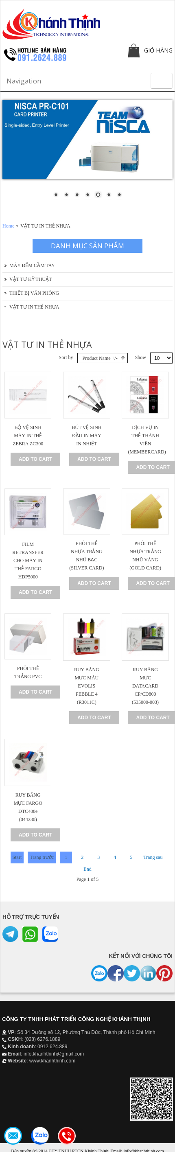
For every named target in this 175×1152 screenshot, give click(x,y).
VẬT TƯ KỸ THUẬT (30, 279)
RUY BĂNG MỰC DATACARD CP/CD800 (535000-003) (145, 686)
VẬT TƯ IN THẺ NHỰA (34, 307)
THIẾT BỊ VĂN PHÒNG (34, 293)
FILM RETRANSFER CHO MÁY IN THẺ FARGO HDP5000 (28, 560)
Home (8, 226)
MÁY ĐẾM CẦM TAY (32, 265)
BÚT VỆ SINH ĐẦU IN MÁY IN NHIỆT (86, 436)
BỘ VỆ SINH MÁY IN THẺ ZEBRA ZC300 (28, 436)
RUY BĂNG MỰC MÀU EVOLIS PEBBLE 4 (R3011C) (86, 686)
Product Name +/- (100, 358)
